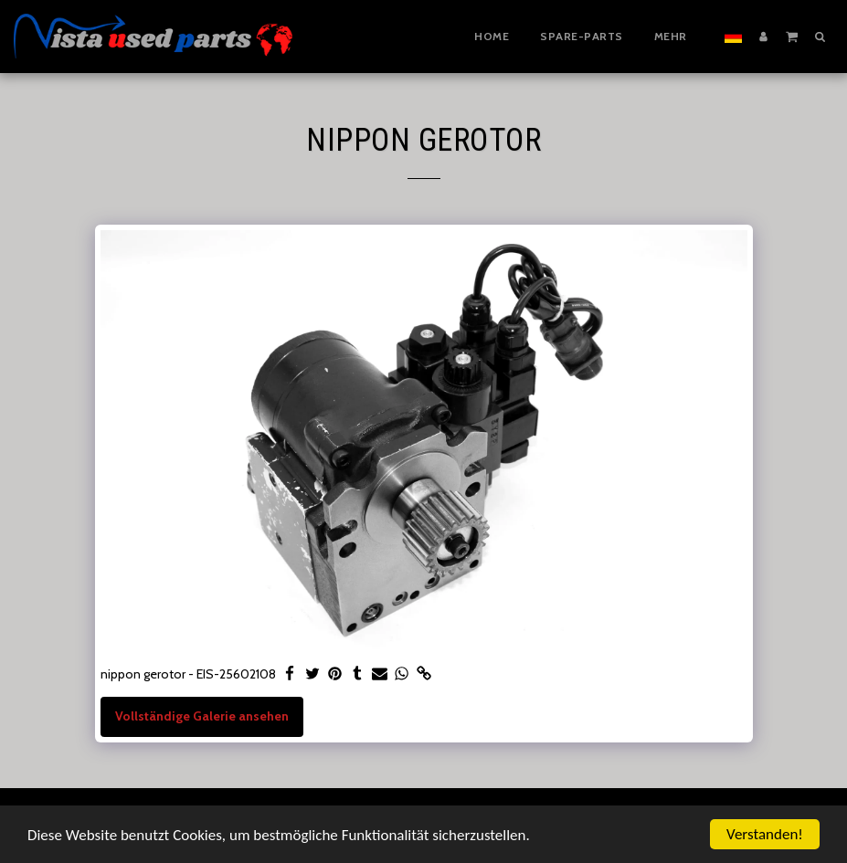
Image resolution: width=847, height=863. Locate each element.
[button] (791, 35)
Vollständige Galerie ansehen (202, 716)
